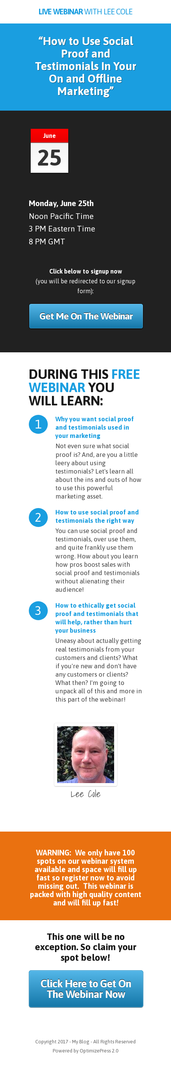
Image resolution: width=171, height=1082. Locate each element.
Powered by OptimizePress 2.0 (85, 1051)
